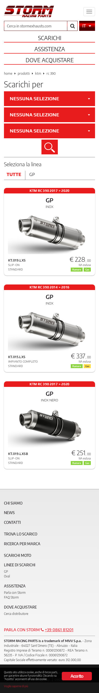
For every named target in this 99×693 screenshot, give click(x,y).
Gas (87, 269)
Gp (32, 174)
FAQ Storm (11, 597)
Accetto (76, 676)
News (9, 512)
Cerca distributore (16, 614)
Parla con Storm (15, 593)
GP (6, 571)
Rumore (76, 269)
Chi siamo (13, 503)
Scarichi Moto (17, 555)
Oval (7, 576)
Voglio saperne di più (16, 686)
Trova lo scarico (20, 534)
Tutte (14, 174)
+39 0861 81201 (59, 629)
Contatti (12, 522)
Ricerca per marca (22, 544)
